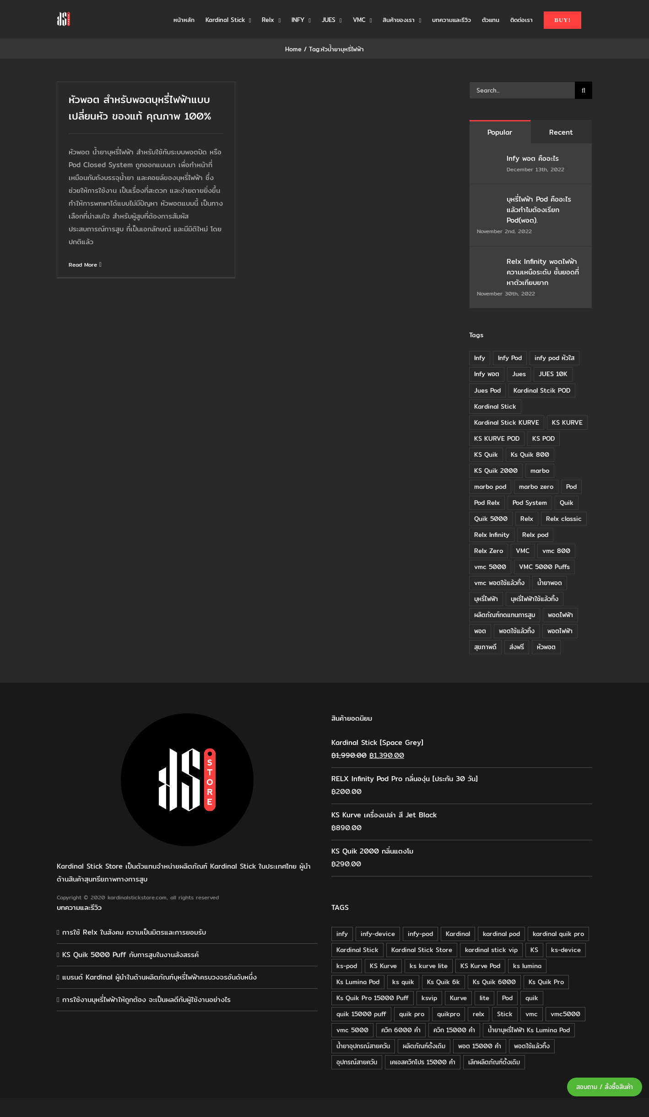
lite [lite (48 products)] (484, 998)
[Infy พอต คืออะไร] (489, 159)
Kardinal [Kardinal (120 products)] (458, 934)
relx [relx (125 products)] (478, 1014)
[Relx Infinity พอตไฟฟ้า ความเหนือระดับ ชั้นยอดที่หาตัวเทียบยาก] (489, 262)
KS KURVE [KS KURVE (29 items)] (567, 422)
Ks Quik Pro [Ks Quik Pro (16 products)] (546, 982)
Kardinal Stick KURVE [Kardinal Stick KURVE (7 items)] (506, 422)
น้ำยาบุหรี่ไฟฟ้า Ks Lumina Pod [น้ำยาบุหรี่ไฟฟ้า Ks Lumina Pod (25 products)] (529, 1030)
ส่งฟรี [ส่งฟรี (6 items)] (516, 647)
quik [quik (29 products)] (531, 998)
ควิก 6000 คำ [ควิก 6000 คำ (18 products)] (401, 1030)
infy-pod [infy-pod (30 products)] (420, 934)
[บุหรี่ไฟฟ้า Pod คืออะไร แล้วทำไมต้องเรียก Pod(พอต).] (489, 200)
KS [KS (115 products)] (534, 950)
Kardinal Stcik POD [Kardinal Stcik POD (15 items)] (542, 390)
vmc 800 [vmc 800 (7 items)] (556, 551)
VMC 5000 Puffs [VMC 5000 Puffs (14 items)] (544, 567)
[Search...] (522, 90)
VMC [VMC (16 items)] (523, 551)
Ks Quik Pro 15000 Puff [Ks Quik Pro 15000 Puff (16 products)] (372, 998)
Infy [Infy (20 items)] (479, 358)
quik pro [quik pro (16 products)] (411, 1014)
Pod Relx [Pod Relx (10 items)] (487, 503)
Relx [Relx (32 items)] (526, 519)
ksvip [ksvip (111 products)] (429, 998)
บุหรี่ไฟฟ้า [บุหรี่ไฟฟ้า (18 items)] (486, 599)
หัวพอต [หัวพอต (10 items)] (546, 647)
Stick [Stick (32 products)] (505, 1014)
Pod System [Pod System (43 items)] (530, 503)
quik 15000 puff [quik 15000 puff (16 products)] (361, 1014)
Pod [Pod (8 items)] (571, 487)
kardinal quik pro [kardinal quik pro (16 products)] (558, 934)
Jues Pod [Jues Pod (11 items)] (487, 390)
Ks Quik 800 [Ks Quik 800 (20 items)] (530, 454)
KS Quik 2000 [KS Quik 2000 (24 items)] (496, 470)
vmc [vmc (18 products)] (531, 1014)
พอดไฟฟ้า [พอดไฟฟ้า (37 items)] (560, 615)
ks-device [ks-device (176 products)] (566, 950)
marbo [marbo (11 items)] (539, 470)
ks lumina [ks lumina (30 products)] (527, 966)
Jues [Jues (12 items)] (519, 374)
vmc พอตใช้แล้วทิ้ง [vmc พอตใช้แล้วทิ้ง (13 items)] (499, 583)
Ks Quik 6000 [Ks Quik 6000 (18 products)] (494, 982)
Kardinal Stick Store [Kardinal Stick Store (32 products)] (421, 950)
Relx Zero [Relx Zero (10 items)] (488, 551)
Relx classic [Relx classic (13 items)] (564, 519)
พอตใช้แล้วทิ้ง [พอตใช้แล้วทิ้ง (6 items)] (517, 631)
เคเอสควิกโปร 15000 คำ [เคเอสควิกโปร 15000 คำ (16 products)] (422, 1062)
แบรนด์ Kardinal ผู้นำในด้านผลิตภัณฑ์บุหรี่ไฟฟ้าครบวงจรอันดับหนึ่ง (159, 977)
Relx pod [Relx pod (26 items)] (535, 535)
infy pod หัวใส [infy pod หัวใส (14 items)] (554, 358)
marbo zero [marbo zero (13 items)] (536, 487)
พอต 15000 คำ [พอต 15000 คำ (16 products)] (479, 1046)
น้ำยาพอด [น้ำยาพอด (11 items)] (549, 583)
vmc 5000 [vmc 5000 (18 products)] (352, 1030)
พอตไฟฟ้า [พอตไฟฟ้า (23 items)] (560, 631)
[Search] (583, 90)
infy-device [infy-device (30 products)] (378, 934)
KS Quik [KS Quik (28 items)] (486, 454)
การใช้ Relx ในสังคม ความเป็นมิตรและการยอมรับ (134, 932)
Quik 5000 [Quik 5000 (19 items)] (491, 519)
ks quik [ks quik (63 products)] (403, 982)
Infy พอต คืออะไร (534, 158)
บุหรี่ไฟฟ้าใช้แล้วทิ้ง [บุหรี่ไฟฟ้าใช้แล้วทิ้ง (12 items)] (534, 599)
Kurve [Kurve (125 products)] (458, 998)
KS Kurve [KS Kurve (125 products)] (383, 966)
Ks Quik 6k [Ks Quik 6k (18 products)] (443, 982)
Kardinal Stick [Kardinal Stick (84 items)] (495, 406)
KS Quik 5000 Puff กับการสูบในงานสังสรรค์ (130, 954)
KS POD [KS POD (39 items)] (543, 438)
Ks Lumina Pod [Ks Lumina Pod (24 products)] (357, 982)
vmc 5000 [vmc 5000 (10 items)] (490, 567)
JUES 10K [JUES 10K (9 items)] (553, 374)
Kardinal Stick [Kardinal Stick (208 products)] (357, 950)
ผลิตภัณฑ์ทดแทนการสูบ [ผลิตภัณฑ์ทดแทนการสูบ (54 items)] (504, 615)
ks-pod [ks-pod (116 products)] (346, 966)
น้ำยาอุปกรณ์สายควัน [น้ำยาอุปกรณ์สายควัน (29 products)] (363, 1046)
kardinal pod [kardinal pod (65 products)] (501, 934)
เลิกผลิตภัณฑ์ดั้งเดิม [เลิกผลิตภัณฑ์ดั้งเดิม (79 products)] (494, 1062)
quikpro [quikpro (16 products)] (448, 1014)
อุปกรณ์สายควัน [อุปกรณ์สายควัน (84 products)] (356, 1062)
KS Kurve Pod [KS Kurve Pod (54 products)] (480, 966)
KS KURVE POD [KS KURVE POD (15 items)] (496, 438)
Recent (561, 132)
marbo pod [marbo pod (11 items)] (490, 487)
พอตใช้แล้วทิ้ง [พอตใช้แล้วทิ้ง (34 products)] (532, 1046)
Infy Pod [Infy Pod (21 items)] (510, 358)
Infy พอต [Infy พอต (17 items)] (486, 374)
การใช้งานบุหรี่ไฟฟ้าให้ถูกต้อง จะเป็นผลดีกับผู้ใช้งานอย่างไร (146, 999)
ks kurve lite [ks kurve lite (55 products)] (429, 966)
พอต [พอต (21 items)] (480, 631)
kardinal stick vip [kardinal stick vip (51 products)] (491, 950)
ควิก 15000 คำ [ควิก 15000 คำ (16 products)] (454, 1030)
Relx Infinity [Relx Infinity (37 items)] (491, 535)
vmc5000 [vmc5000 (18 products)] (565, 1014)
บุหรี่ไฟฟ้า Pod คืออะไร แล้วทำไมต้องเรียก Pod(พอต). (539, 209)
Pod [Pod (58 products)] (507, 998)
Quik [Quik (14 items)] (566, 503)
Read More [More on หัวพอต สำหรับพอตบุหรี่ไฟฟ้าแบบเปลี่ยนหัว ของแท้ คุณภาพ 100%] (83, 264)
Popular (499, 132)
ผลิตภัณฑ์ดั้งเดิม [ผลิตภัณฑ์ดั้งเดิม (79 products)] (424, 1046)
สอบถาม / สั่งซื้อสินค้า (604, 1087)
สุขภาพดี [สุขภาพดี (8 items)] (485, 647)
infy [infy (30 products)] (342, 934)
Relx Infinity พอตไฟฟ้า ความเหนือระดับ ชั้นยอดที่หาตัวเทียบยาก (543, 272)
